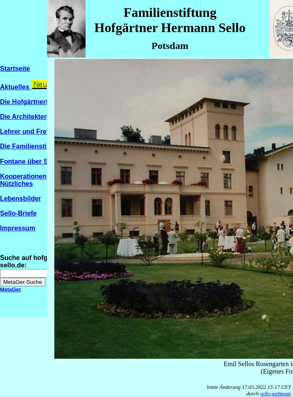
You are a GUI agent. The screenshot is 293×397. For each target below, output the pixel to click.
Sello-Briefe (18, 213)
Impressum (17, 228)
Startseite (15, 68)
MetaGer (10, 289)
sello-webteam (275, 393)
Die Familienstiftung (31, 146)
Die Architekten (24, 116)
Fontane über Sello (33, 161)
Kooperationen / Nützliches (25, 180)
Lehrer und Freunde (31, 131)
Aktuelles (15, 87)
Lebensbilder (20, 198)
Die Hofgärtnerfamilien (35, 101)
